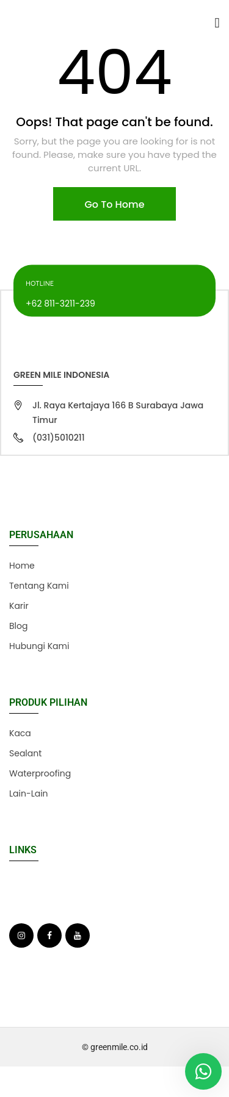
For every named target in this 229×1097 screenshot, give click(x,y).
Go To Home (114, 204)
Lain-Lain (28, 793)
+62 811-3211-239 (60, 303)
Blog (18, 626)
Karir (19, 606)
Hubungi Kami (39, 646)
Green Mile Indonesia (61, 375)
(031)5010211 (58, 437)
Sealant (25, 753)
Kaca (20, 733)
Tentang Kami (39, 586)
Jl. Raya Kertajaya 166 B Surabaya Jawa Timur (117, 412)
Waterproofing (40, 773)
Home (22, 565)
